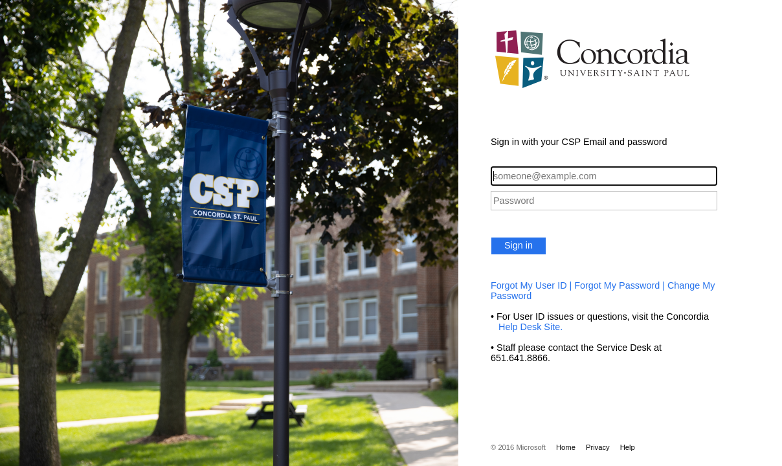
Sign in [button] (518, 245)
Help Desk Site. (527, 327)
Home (565, 447)
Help (627, 447)
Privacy (598, 447)
